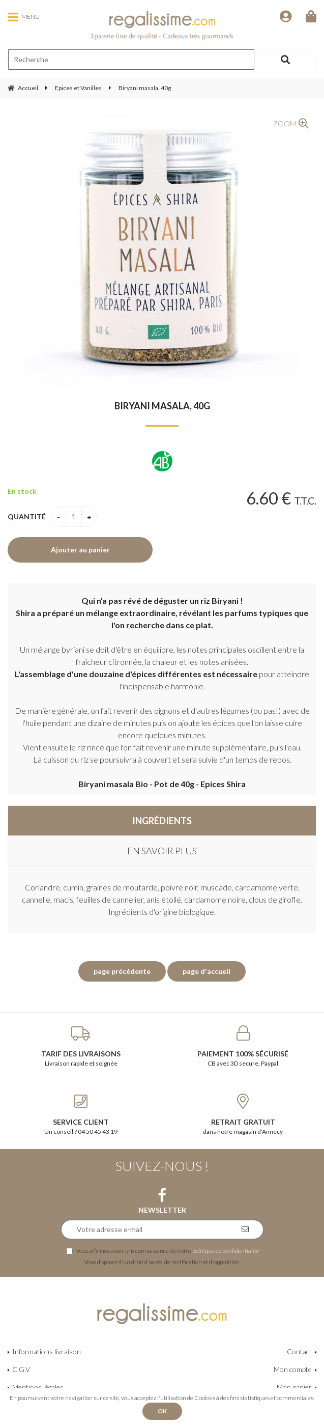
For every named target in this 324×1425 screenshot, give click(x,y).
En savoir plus (162, 850)
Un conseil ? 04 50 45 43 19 (81, 1114)
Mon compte (293, 1369)
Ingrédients (162, 820)
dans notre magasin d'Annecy (243, 1114)
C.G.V (21, 1369)
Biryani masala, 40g (162, 405)
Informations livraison (46, 1351)
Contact (299, 1351)
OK (162, 1411)
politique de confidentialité (225, 1250)
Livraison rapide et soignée (81, 1046)
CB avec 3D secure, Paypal (243, 1046)
